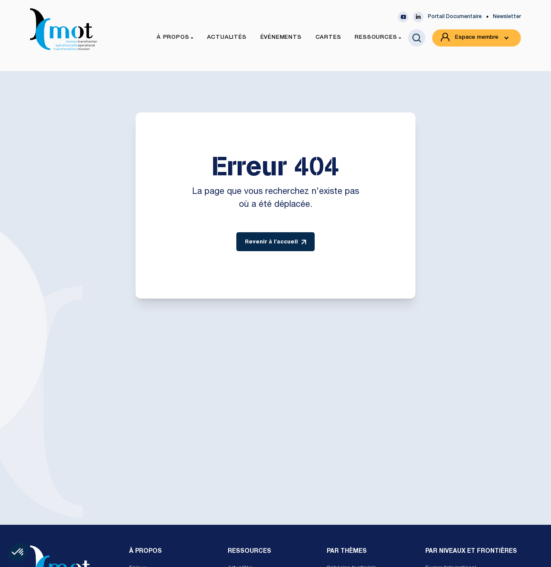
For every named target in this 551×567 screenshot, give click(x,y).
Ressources (249, 551)
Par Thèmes (347, 551)
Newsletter (507, 16)
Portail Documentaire (455, 16)
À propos (145, 551)
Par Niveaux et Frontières (471, 551)
